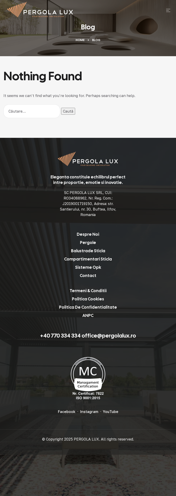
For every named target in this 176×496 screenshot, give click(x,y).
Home (80, 40)
